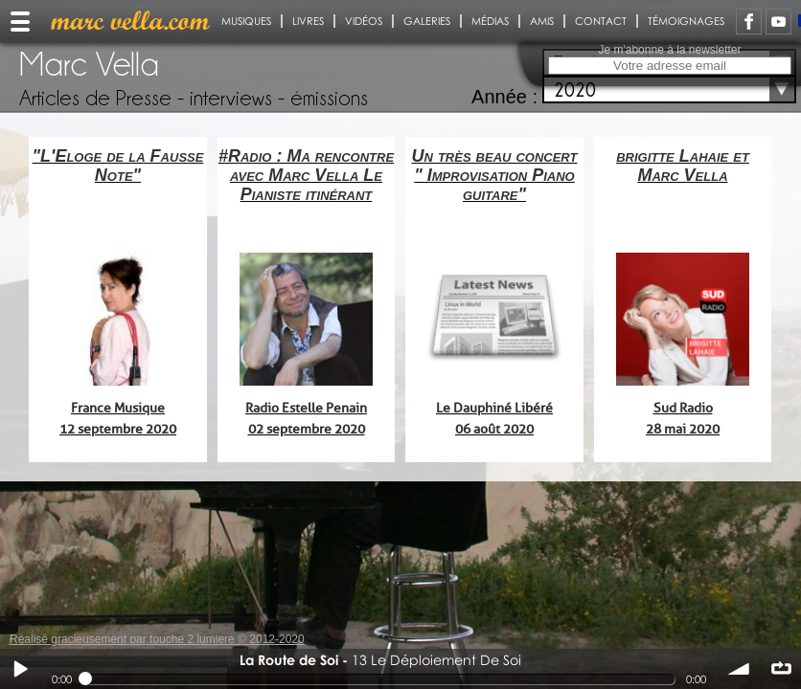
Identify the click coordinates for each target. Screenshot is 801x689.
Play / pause (20, 669)
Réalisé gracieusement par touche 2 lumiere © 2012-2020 (157, 639)
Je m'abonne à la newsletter (669, 49)
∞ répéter (781, 669)
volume (740, 669)
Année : (504, 96)
